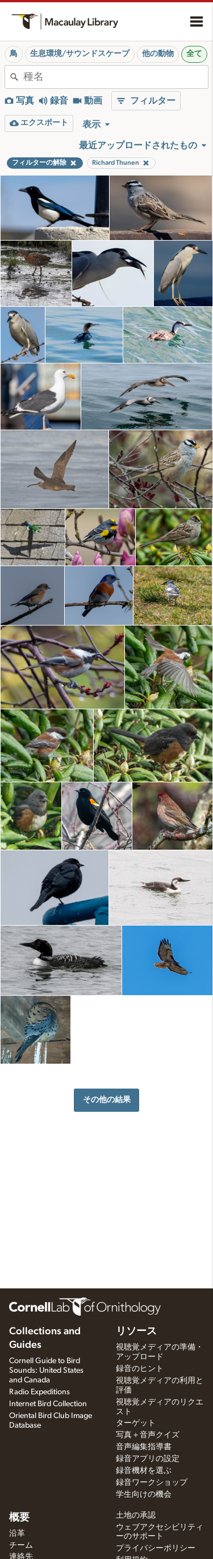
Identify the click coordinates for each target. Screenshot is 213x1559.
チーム (21, 1545)
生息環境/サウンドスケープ (80, 54)
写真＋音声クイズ (147, 1435)
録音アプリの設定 (147, 1459)
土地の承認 (136, 1515)
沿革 (17, 1533)
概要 (19, 1518)
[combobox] (115, 77)
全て (194, 54)
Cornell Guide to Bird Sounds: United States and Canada (46, 1370)
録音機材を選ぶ (144, 1471)
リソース (136, 1331)
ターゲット (136, 1423)
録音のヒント (140, 1369)
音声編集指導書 (144, 1447)
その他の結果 (107, 1099)
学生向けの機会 (144, 1494)
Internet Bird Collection (48, 1404)
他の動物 (158, 54)
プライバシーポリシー (155, 1548)
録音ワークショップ (151, 1483)
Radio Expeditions (39, 1392)
